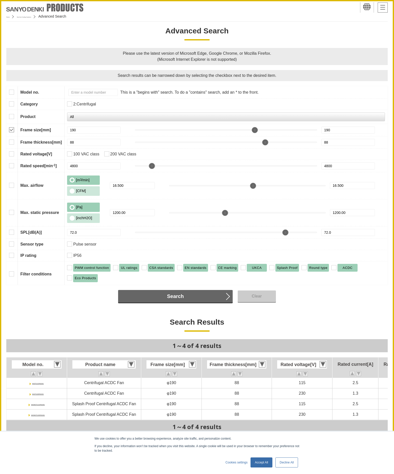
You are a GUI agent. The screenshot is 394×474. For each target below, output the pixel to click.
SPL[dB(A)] (31, 232)
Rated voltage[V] (36, 154)
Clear (257, 296)
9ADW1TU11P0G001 (38, 404)
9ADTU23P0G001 (38, 393)
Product (27, 116)
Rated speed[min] (38, 165)
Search (175, 296)
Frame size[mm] (35, 130)
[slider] (255, 130)
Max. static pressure (39, 212)
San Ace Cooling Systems (43, 16)
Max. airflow (31, 185)
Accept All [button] (261, 462)
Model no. (29, 92)
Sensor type (31, 244)
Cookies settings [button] (236, 462)
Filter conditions (36, 274)
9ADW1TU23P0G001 (38, 414)
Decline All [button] (287, 462)
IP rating (28, 255)
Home (11, 16)
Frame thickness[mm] (41, 142)
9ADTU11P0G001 (38, 383)
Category (29, 104)
